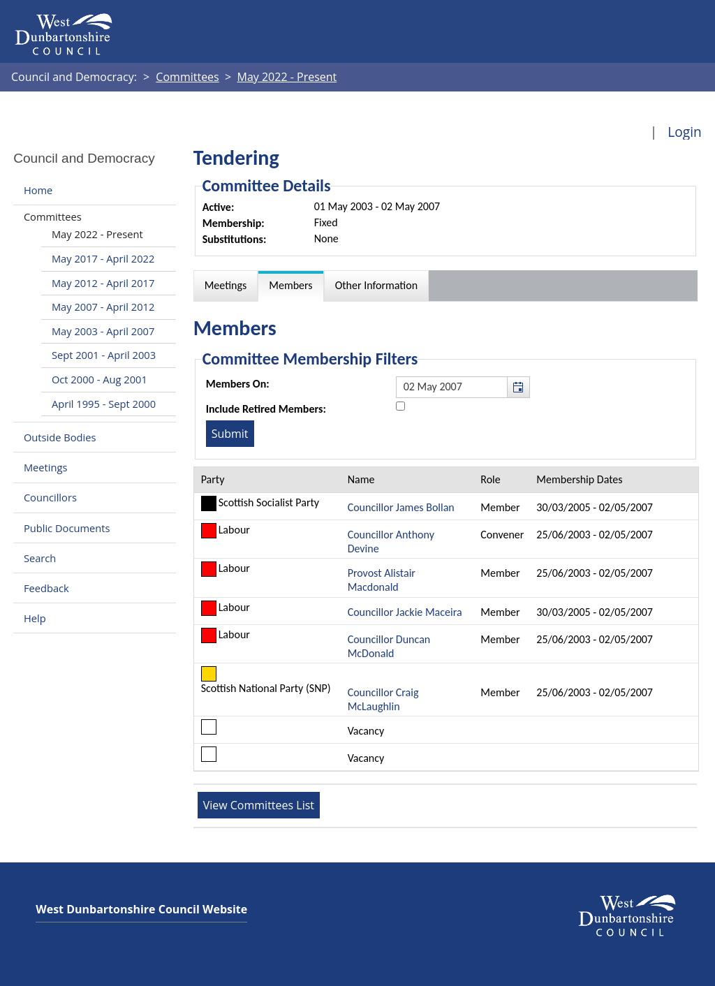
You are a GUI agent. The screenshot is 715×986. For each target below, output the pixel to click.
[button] (518, 387)
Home (38, 190)
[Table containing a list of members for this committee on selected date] (446, 619)
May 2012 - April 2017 (103, 283)
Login (685, 131)
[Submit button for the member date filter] (230, 433)
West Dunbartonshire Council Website (141, 909)
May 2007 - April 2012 (103, 307)
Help (35, 618)
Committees (53, 216)
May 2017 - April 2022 (103, 258)
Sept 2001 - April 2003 (104, 355)
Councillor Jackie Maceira (405, 612)
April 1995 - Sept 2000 (104, 404)
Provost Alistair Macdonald (381, 580)
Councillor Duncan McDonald (389, 646)
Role (490, 479)
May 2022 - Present (97, 234)
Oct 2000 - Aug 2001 (99, 379)
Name (361, 479)
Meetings (46, 467)
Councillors (50, 498)
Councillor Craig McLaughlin (383, 699)
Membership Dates (579, 479)
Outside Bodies (60, 437)
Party (213, 479)
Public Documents (67, 528)
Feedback (46, 588)
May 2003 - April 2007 (103, 331)
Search (40, 558)
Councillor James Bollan (401, 507)
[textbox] (463, 386)
